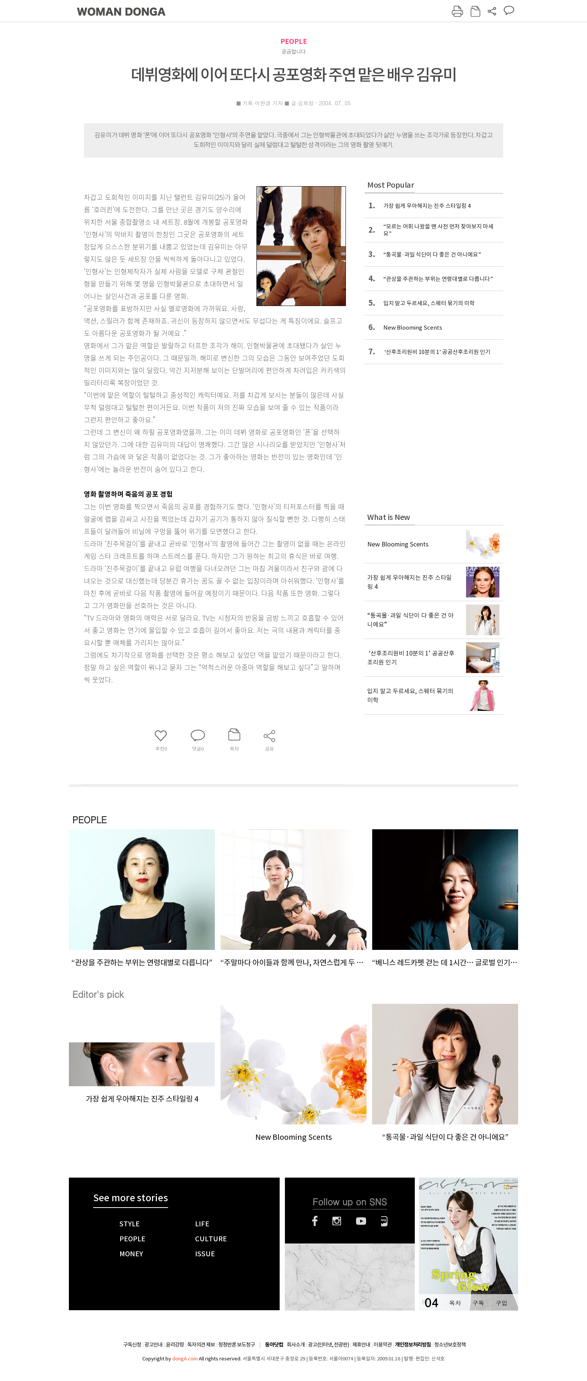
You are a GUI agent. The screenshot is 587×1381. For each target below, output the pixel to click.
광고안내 (153, 1344)
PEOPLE (293, 41)
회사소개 (296, 1344)
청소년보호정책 (450, 1344)
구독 (478, 1303)
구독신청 (132, 1344)
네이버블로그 (384, 1221)
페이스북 (314, 1221)
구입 (501, 1303)
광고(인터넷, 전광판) (328, 1344)
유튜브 (361, 1221)
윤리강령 (175, 1344)
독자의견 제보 (201, 1344)
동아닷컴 (274, 1345)
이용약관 (383, 1344)
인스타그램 (336, 1221)
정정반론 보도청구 (236, 1344)
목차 (455, 1303)
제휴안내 (361, 1344)
